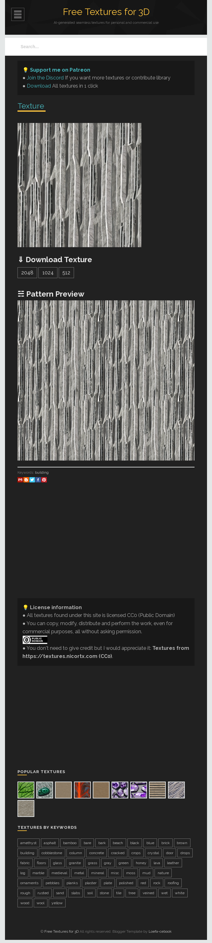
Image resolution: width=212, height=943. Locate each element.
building (42, 473)
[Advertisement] (106, 549)
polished (126, 883)
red (143, 883)
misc (115, 873)
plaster (90, 883)
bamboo (69, 843)
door (169, 853)
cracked (118, 853)
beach (118, 843)
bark (102, 843)
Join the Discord (45, 78)
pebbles (52, 883)
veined (148, 893)
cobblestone (52, 853)
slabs (75, 893)
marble (38, 873)
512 (66, 273)
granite (75, 863)
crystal (153, 853)
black (134, 843)
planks (72, 883)
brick (165, 843)
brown (182, 843)
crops (136, 853)
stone (104, 893)
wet (164, 893)
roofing (173, 883)
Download (39, 86)
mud (146, 873)
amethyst (28, 843)
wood (24, 903)
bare (87, 843)
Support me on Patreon (60, 70)
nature (163, 873)
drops (185, 853)
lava (157, 863)
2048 (27, 273)
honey (141, 863)
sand (60, 893)
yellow (57, 903)
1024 (48, 273)
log (22, 873)
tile (118, 893)
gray (107, 863)
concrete (96, 853)
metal (79, 873)
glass (57, 863)
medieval (59, 873)
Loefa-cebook (160, 931)
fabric (25, 863)
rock (156, 883)
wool (40, 903)
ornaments (29, 883)
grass (92, 863)
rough (25, 893)
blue (150, 843)
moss (130, 873)
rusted (43, 893)
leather (173, 863)
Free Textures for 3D (106, 11)
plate (108, 883)
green (124, 863)
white (180, 893)
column (75, 853)
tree (132, 893)
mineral (97, 873)
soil (90, 893)
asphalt (50, 843)
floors (41, 863)
